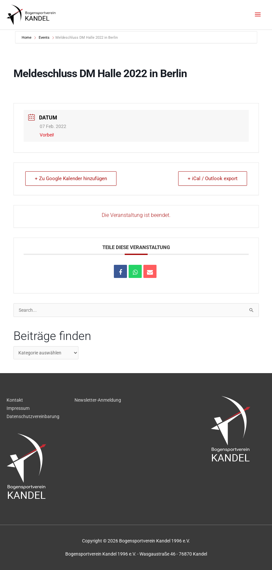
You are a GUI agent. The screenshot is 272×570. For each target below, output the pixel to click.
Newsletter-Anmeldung (97, 400)
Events (44, 37)
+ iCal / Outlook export (213, 178)
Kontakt (15, 400)
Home (27, 37)
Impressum (18, 408)
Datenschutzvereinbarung (33, 416)
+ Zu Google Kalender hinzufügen (71, 178)
